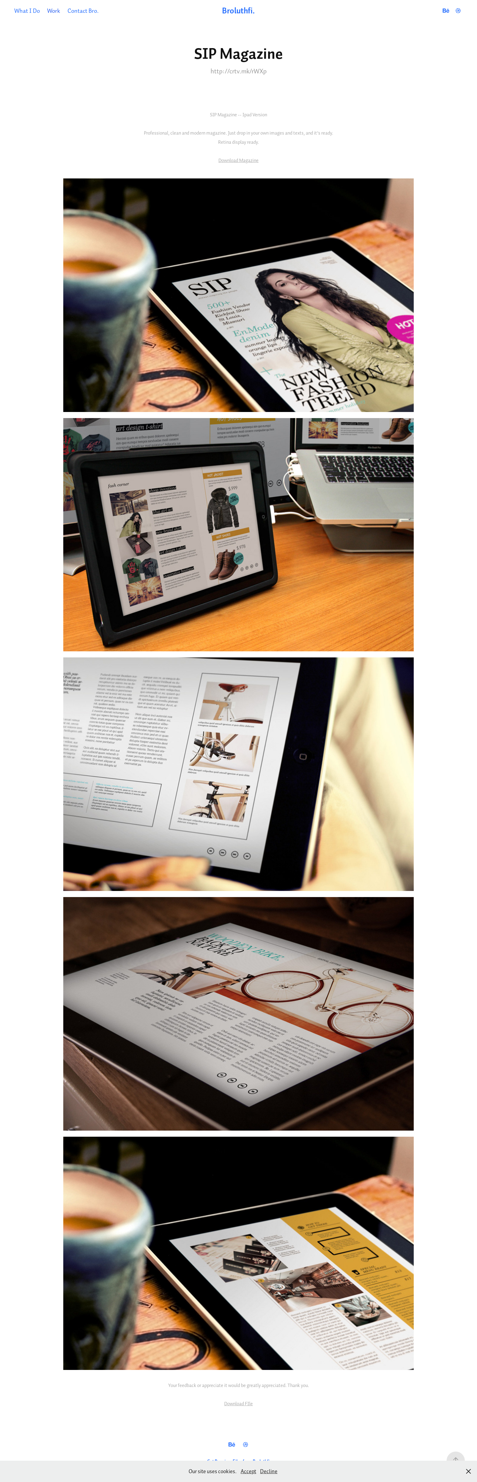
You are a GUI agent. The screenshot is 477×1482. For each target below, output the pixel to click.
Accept (248, 1471)
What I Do (27, 10)
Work (53, 10)
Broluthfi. (238, 10)
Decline (268, 1471)
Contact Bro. (83, 10)
